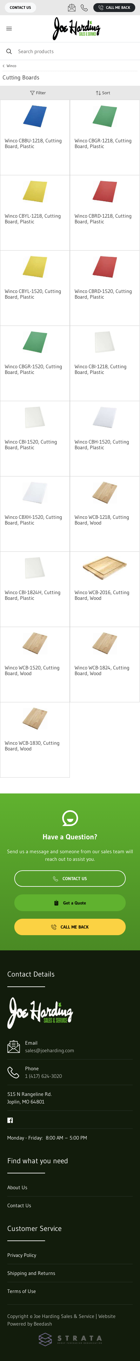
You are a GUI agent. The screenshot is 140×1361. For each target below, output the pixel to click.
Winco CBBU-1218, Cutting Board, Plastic (33, 143)
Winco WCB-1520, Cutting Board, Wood (32, 670)
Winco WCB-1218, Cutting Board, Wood (102, 519)
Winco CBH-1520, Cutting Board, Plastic (102, 444)
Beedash (43, 1324)
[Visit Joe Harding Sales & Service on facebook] (10, 1119)
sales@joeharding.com (49, 1050)
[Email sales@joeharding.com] (72, 7)
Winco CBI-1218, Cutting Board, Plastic (101, 369)
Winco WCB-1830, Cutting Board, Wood (32, 745)
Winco (11, 66)
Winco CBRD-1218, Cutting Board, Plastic (103, 218)
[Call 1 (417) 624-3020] (84, 7)
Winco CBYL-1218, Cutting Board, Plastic (33, 218)
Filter (38, 93)
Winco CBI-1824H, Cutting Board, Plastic (33, 595)
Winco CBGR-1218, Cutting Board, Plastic (103, 143)
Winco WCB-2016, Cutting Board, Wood (102, 595)
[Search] (70, 51)
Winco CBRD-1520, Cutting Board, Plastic (103, 294)
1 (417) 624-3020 (43, 1076)
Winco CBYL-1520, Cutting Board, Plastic (33, 294)
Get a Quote (70, 903)
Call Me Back (114, 7)
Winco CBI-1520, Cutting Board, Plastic (31, 444)
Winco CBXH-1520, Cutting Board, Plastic (33, 519)
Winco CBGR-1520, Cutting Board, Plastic (33, 369)
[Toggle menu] (9, 28)
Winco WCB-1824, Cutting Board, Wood (102, 670)
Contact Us (20, 7)
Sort (103, 93)
